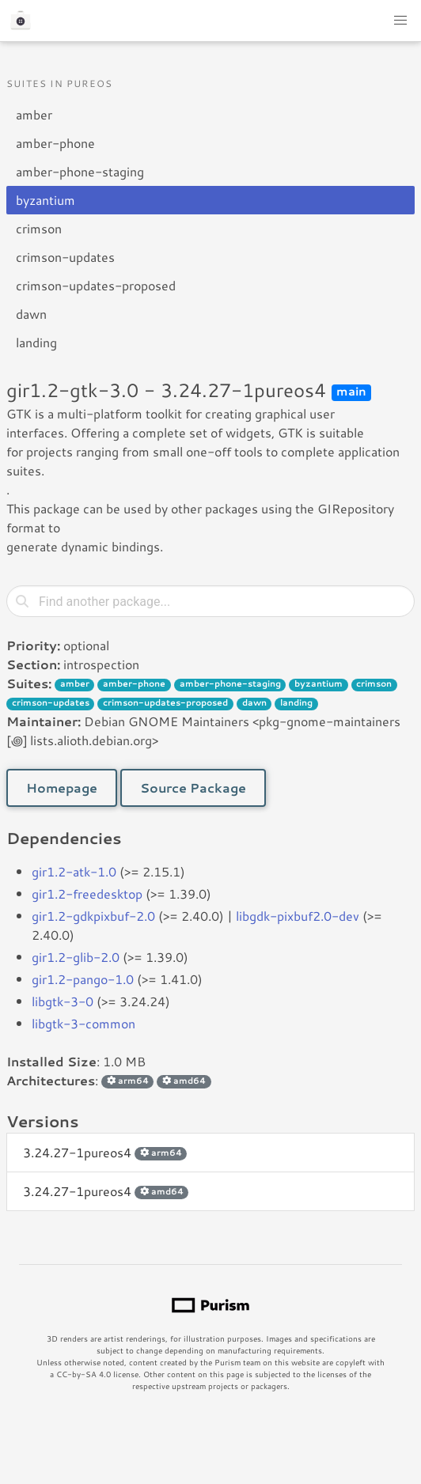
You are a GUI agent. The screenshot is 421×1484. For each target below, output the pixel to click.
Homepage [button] (61, 787)
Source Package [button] (193, 787)
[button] (400, 20)
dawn (31, 314)
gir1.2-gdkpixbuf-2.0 (93, 916)
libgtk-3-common (83, 1023)
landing (36, 342)
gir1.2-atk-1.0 (74, 871)
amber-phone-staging (80, 171)
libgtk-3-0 (62, 1001)
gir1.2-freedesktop (87, 893)
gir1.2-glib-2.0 (75, 957)
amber (34, 114)
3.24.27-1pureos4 (105, 1152)
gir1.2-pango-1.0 (83, 979)
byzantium (45, 200)
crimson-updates (65, 257)
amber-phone (55, 143)
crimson (39, 228)
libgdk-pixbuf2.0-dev (297, 916)
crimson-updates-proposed (96, 285)
